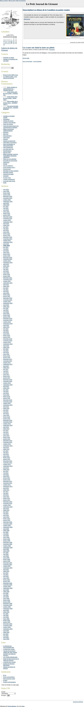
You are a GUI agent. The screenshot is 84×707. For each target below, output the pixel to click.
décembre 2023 (7, 237)
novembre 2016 (7, 381)
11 (5, 40)
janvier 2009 (6, 540)
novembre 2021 (7, 279)
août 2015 (6, 406)
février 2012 (6, 478)
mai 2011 (5, 493)
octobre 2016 (7, 383)
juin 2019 (5, 328)
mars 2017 (6, 374)
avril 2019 (6, 332)
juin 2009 (5, 532)
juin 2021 (5, 288)
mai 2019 (5, 330)
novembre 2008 (7, 544)
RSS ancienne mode (9, 678)
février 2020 (6, 315)
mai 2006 (5, 595)
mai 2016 (5, 391)
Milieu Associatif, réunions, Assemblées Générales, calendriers (10, 155)
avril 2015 (6, 413)
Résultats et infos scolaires (10, 171)
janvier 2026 (6, 194)
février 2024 (6, 233)
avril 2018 (6, 352)
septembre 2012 (7, 466)
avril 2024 (6, 230)
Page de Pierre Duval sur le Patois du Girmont (11, 659)
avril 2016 (6, 393)
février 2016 (6, 396)
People (5, 164)
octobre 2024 (7, 220)
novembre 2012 (7, 462)
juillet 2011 (6, 490)
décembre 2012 (7, 461)
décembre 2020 (7, 298)
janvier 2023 (6, 256)
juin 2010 (5, 512)
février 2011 (6, 498)
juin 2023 (5, 247)
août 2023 (6, 244)
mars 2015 (6, 415)
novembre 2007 (7, 564)
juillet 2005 (6, 612)
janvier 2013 (6, 459)
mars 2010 (6, 517)
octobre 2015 (7, 403)
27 (9, 43)
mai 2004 (5, 635)
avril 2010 (6, 515)
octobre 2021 (7, 281)
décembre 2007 (7, 563)
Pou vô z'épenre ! (8, 165)
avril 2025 (6, 210)
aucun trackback (37, 61)
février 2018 (6, 356)
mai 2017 (5, 371)
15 (13, 40)
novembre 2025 (7, 198)
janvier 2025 (6, 215)
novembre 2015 (7, 401)
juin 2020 (5, 308)
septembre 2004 (7, 629)
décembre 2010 (7, 501)
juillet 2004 (6, 632)
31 (4, 44)
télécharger (27, 19)
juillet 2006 (6, 591)
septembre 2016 (7, 384)
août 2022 (6, 264)
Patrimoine (6, 162)
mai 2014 (5, 432)
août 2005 (6, 610)
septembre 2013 (7, 445)
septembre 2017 (7, 364)
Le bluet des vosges (9, 649)
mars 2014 (6, 435)
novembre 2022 (7, 259)
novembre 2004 (7, 625)
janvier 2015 (6, 418)
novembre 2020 (7, 300)
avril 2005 (6, 617)
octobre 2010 (7, 505)
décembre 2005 (7, 603)
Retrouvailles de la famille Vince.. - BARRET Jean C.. (10, 103)
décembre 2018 (7, 339)
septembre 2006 (7, 588)
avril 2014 (6, 434)
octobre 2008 (7, 546)
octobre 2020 (7, 301)
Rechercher (5, 64)
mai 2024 (5, 228)
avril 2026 (6, 189)
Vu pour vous (7, 177)
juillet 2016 (6, 388)
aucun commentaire (27, 61)
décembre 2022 (7, 257)
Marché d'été (7, 152)
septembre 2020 (7, 303)
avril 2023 (6, 250)
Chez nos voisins (8, 124)
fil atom (5, 680)
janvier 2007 (6, 581)
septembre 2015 (7, 405)
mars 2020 (6, 313)
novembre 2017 (7, 361)
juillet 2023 (6, 245)
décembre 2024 (7, 217)
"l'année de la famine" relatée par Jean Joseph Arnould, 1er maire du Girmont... (10, 653)
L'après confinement (9, 179)
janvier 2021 (6, 296)
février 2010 (6, 518)
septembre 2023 (7, 242)
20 (9, 42)
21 (11, 42)
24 (4, 43)
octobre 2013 (7, 444)
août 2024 (6, 223)
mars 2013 (6, 456)
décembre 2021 (7, 278)
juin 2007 (5, 573)
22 (13, 42)
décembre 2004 (7, 624)
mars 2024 (6, 232)
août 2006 (6, 590)
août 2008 (6, 549)
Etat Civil (5, 134)
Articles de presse (8, 121)
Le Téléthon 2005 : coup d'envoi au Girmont (10, 77)
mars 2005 (6, 619)
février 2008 (6, 559)
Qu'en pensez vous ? (9, 167)
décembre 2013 (7, 440)
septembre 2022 (7, 262)
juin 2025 (5, 206)
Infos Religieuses (8, 147)
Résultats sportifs (8, 172)
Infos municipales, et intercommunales (9, 144)
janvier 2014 (6, 439)
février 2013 (6, 457)
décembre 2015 (7, 400)
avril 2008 (6, 556)
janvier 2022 (6, 276)
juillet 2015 (6, 408)
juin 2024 (5, 227)
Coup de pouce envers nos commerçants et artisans (10, 126)
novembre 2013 (7, 442)
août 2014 (6, 427)
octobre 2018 (7, 342)
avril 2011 (6, 495)
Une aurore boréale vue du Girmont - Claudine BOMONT (10, 107)
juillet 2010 (6, 510)
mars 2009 (6, 537)
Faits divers (6, 137)
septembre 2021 (7, 283)
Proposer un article (8, 57)
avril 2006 (6, 596)
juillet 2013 (6, 449)
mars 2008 (6, 557)
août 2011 (6, 488)
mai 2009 (5, 534)
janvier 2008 (6, 561)
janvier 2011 (6, 500)
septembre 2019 (7, 323)
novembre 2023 (7, 239)
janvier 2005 (6, 622)
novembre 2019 (7, 320)
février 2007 (6, 579)
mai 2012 (5, 473)
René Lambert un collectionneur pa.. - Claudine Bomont (10, 88)
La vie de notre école (9, 181)
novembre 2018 (7, 340)
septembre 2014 (7, 425)
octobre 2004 (7, 627)
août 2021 (6, 284)
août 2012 (6, 468)
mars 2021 (6, 293)
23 (15, 42)
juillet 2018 (6, 347)
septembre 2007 (7, 568)
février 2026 (6, 193)
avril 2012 (6, 474)
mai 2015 (5, 412)
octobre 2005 (7, 607)
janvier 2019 (6, 337)
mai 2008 (5, 554)
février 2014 (6, 437)
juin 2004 (5, 634)
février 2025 (6, 213)
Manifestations (7, 151)
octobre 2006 (7, 586)
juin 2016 (5, 389)
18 (5, 42)
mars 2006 (6, 598)
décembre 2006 (7, 583)
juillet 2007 (6, 571)
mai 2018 (5, 350)
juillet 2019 (6, 327)
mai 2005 (5, 615)
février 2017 (6, 376)
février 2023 (6, 254)
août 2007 (6, 569)
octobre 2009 (7, 525)
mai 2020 (5, 310)
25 (5, 43)
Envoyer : (4, 695)
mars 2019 (6, 333)
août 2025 (6, 203)
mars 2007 (6, 578)
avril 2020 (6, 312)
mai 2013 (5, 452)
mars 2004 (6, 639)
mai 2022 (5, 269)
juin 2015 (5, 410)
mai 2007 (5, 574)
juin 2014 (5, 430)
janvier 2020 (6, 317)
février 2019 (6, 335)
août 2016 (6, 386)
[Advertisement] (53, 86)
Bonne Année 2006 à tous (10, 75)
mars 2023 (6, 252)
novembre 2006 (7, 585)
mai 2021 (5, 289)
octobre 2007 (7, 566)
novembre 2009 (7, 524)
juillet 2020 (6, 306)
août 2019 (6, 325)
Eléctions (5, 132)
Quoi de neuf (6, 169)
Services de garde (8, 174)
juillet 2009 (6, 530)
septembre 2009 (7, 527)
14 (11, 40)
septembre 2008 (7, 547)
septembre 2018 (7, 344)
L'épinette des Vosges (9, 662)
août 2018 (6, 345)
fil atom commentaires (9, 682)
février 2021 (6, 294)
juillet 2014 (6, 428)
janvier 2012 (6, 479)
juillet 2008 (6, 551)
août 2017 (6, 366)
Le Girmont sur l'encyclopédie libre (8, 646)
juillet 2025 (6, 205)
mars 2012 (6, 476)
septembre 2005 (7, 608)
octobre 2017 (7, 362)
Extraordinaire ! (7, 136)
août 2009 (6, 529)
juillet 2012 (6, 469)
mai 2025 (5, 208)
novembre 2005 (7, 605)
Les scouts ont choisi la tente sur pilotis (38, 48)
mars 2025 (6, 211)
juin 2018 (5, 349)
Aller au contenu (4, 0)
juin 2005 (5, 613)
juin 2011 (5, 491)
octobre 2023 (7, 240)
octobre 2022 (7, 261)
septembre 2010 (7, 507)
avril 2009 (6, 535)
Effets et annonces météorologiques (8, 129)
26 (8, 43)
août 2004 (6, 630)
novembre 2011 (7, 483)
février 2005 (6, 620)
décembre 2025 (7, 196)
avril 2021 (6, 291)
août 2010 (6, 508)
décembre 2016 (7, 379)
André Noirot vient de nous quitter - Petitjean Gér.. (10, 93)
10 (4, 40)
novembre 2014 (7, 422)
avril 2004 (6, 637)
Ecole (4, 182)
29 (13, 43)
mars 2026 (6, 191)
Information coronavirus (10, 142)
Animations (52, 49)
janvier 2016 (6, 398)
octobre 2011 (7, 484)
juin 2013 (5, 451)
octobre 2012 (7, 464)
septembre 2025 (7, 201)
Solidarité (5, 176)
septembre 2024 (7, 222)
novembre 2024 (7, 218)
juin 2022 (5, 267)
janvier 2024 (6, 235)
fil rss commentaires (9, 677)
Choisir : (3, 692)
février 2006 (6, 600)
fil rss (4, 675)
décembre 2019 (7, 318)
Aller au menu (12, 0)
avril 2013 (6, 454)
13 (9, 40)
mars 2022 (6, 272)
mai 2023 (5, 249)
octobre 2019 (7, 322)
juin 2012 (5, 471)
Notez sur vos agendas (9, 159)
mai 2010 (5, 513)
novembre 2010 (7, 503)
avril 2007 (6, 576)
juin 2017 (5, 369)
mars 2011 (6, 496)
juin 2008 (5, 552)
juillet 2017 (6, 367)
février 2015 (6, 417)
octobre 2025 (7, 200)
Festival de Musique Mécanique (9, 664)
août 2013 (6, 447)
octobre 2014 (7, 423)
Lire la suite (26, 58)
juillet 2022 (6, 266)
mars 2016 (6, 395)
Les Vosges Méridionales (10, 657)
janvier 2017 (6, 378)
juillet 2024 (6, 225)
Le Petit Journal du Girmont (42, 4)
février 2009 (6, 539)
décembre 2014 (7, 420)
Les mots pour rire (8, 149)
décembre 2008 (7, 542)
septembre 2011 (7, 486)
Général (5, 139)
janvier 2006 (6, 602)
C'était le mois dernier (9, 122)
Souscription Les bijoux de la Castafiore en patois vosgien (46, 10)
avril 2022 (6, 271)
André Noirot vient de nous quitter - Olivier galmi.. (10, 98)
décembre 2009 (7, 522)
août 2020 (6, 305)
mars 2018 (6, 354)
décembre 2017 (7, 359)
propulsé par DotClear (78, 701)
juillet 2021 (6, 286)
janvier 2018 (6, 357)
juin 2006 (5, 593)
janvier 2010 (6, 520)
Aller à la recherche (21, 0)
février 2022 (6, 274)
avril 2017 (6, 373)
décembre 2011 (7, 481)
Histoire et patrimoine (9, 141)
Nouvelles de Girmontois (10, 160)
